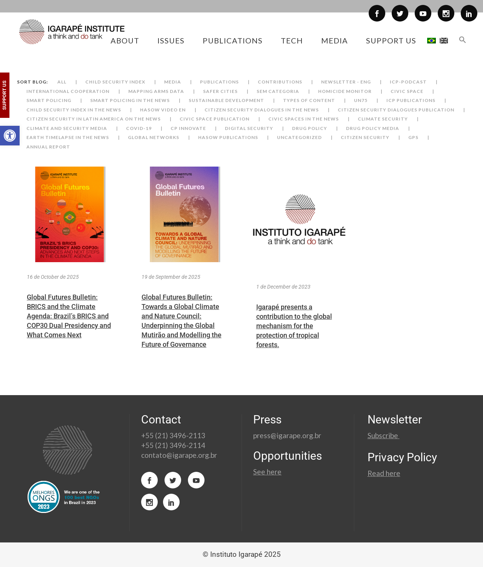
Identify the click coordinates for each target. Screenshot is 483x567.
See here (267, 471)
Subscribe (384, 435)
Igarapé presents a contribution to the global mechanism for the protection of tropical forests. (294, 326)
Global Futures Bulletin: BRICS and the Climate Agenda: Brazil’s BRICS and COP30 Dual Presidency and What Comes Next (69, 316)
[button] (10, 135)
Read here (384, 473)
